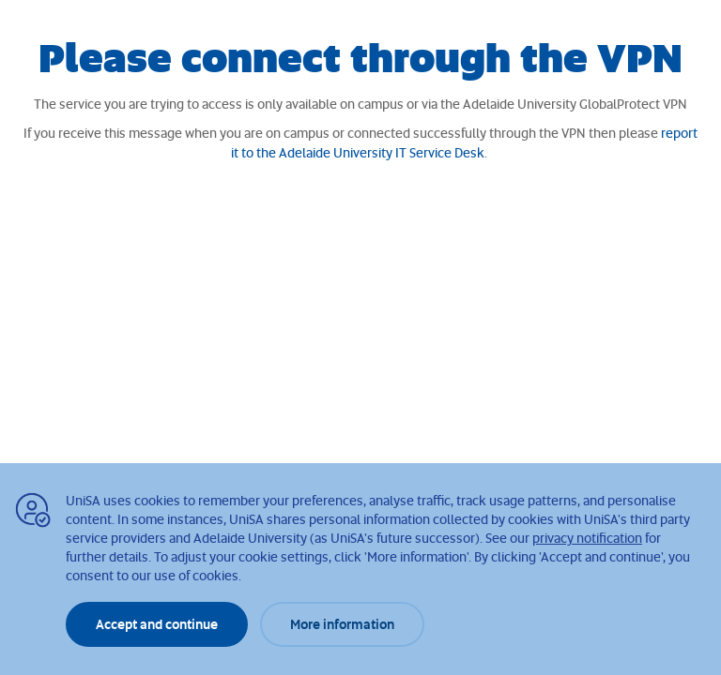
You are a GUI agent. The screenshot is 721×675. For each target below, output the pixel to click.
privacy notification (587, 538)
